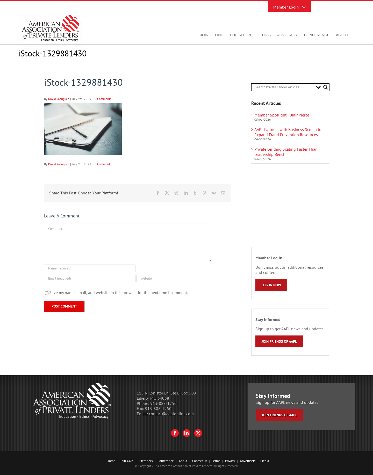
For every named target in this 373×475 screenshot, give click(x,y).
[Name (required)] (89, 268)
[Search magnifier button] (325, 87)
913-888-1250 (163, 403)
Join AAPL (127, 461)
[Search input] (284, 87)
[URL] (182, 278)
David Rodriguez (58, 99)
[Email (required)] (89, 278)
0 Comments (103, 99)
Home (111, 461)
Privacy (230, 461)
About (183, 461)
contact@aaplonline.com (171, 413)
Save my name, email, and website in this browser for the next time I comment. (118, 292)
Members (146, 461)
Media (264, 461)
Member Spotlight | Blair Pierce (281, 115)
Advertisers (247, 461)
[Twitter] (198, 433)
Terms (216, 461)
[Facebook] (175, 433)
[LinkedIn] (186, 433)
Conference (165, 461)
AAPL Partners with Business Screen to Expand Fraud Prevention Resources (287, 132)
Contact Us (199, 461)
